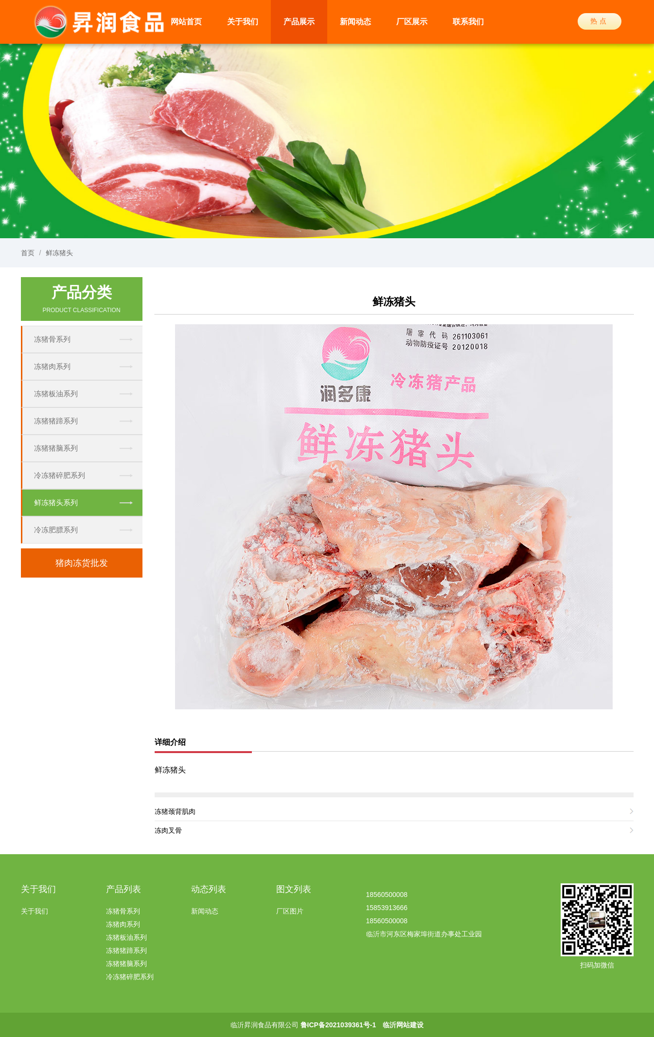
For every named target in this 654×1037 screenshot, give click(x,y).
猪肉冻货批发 (81, 563)
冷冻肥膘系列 (56, 530)
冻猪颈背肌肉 (175, 811)
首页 (28, 253)
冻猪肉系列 (52, 366)
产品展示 (299, 22)
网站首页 (186, 22)
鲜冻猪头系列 (56, 502)
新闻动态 (355, 22)
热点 (599, 21)
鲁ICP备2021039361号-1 (338, 1025)
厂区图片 (289, 911)
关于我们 (242, 22)
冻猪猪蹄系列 (56, 421)
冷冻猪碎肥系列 (59, 475)
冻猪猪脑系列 (56, 448)
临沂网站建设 (403, 1025)
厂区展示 (411, 22)
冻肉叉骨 (168, 830)
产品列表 (123, 889)
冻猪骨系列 (52, 339)
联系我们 (468, 22)
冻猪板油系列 (56, 393)
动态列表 (208, 889)
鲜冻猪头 (59, 253)
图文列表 (293, 889)
